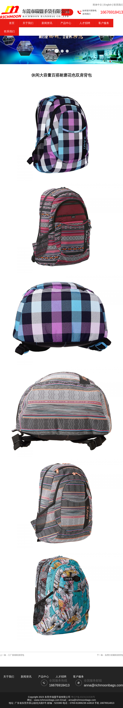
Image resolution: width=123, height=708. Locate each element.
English (108, 4)
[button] (56, 51)
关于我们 (28, 23)
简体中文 (97, 4)
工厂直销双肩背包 (16, 655)
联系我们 (118, 4)
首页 (11, 23)
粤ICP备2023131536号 (83, 697)
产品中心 (65, 23)
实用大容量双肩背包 (114, 655)
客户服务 (103, 23)
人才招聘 (84, 23)
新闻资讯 (47, 23)
